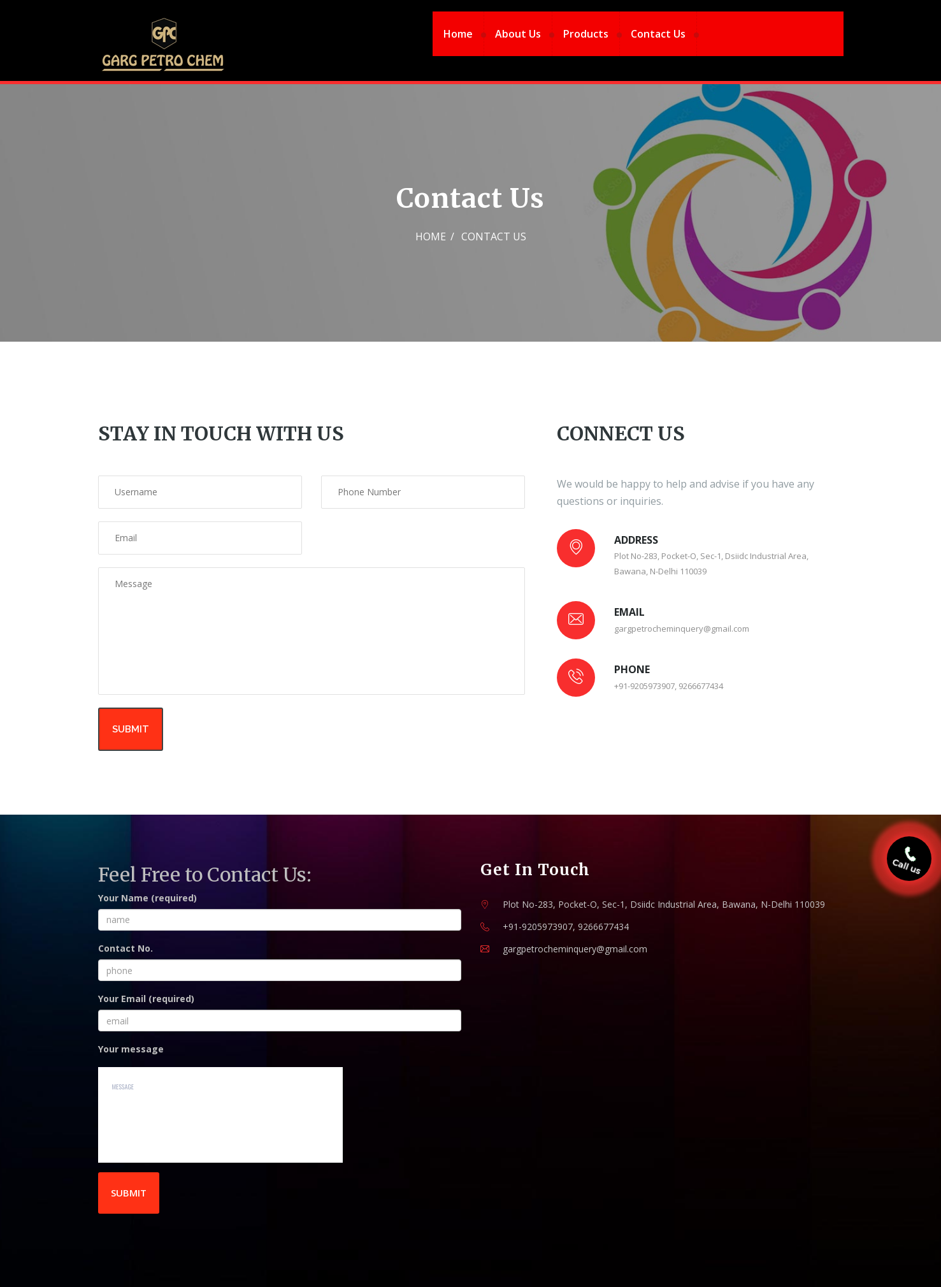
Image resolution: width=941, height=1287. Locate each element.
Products (585, 34)
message (220, 1115)
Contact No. (125, 948)
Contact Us (658, 34)
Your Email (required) (146, 999)
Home (458, 34)
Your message (131, 1049)
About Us (518, 34)
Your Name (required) (147, 898)
